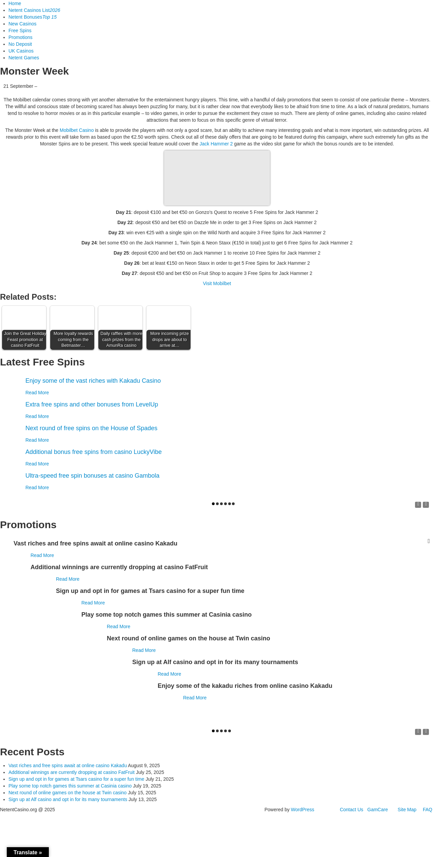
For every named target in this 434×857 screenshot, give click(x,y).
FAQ (427, 809)
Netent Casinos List (34, 10)
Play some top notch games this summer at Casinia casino (70, 786)
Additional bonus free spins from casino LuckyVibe (93, 452)
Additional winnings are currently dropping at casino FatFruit (71, 772)
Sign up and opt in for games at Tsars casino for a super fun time (76, 779)
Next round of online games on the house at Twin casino (67, 792)
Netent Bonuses (32, 17)
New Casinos (22, 23)
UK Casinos (21, 51)
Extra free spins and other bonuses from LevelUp (91, 404)
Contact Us (351, 809)
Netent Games (23, 57)
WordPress (302, 809)
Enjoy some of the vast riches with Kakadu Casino (93, 380)
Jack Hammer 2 (216, 143)
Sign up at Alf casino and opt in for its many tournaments (67, 799)
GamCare (377, 809)
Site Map (407, 809)
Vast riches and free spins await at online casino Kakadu (67, 765)
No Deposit (20, 44)
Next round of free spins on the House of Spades (91, 428)
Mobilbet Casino (77, 130)
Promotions (20, 37)
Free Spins (20, 30)
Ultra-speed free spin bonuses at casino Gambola (92, 475)
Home (14, 3)
